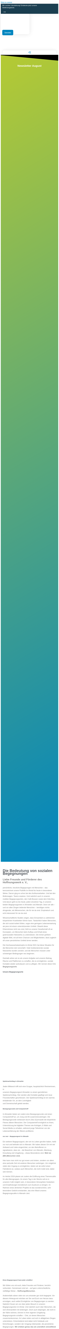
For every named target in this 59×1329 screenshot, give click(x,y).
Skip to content (6, 2)
